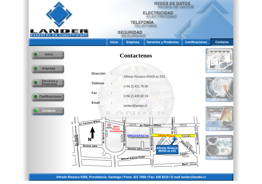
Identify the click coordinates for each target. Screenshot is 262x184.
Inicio (114, 42)
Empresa (132, 42)
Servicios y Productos (163, 42)
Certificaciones (196, 42)
